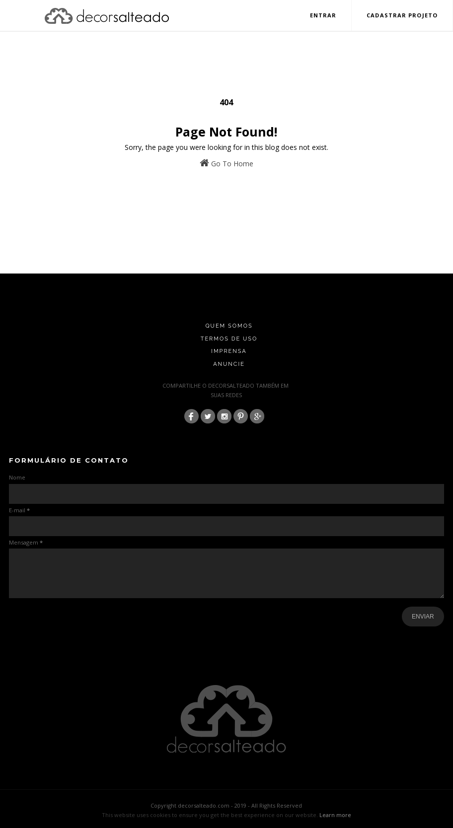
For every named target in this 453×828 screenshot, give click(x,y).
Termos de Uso (229, 339)
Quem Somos (228, 326)
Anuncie (229, 364)
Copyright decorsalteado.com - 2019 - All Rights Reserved (226, 805)
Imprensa (229, 351)
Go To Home (226, 163)
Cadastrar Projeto (402, 15)
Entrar (323, 15)
